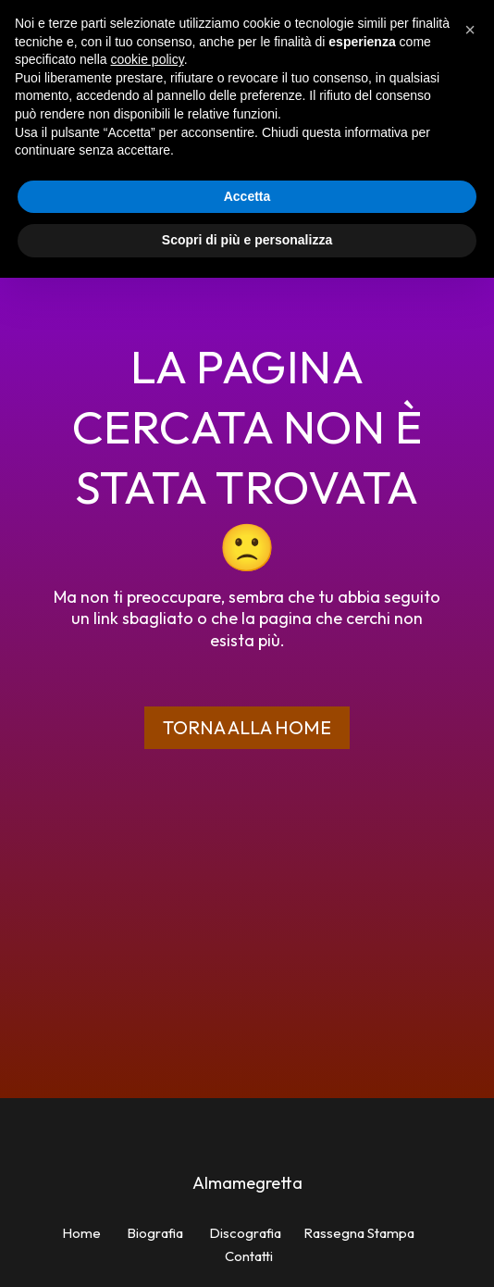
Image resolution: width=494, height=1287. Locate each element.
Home (81, 1233)
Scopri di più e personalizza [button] (247, 239)
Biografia (155, 1233)
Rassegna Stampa (358, 1233)
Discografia (245, 1233)
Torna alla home (247, 727)
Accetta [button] (247, 196)
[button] (470, 29)
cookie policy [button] (147, 59)
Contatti (249, 1256)
